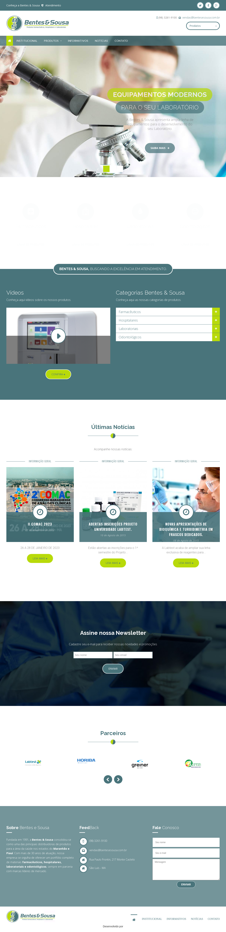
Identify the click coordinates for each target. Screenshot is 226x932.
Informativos (78, 40)
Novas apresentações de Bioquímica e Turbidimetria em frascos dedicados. (186, 529)
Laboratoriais (128, 328)
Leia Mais (40, 558)
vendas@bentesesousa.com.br (201, 17)
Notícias (101, 40)
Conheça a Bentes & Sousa (23, 5)
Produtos (53, 40)
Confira (58, 374)
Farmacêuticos (130, 312)
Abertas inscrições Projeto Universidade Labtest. (113, 527)
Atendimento (53, 5)
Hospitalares (128, 320)
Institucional (26, 40)
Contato (121, 40)
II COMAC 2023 (40, 524)
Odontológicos (130, 337)
